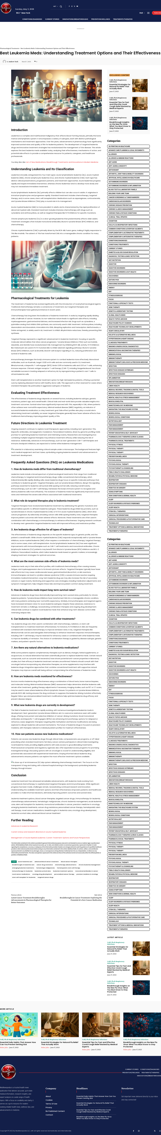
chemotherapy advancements (65, 951)
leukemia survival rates (43, 957)
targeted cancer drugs (45, 963)
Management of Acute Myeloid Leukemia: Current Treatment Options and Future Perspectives (50, 924)
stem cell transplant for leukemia (23, 963)
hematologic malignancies (45, 954)
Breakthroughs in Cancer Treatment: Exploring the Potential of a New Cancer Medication (81, 985)
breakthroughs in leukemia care (23, 951)
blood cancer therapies (69, 948)
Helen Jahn (4, 1047)
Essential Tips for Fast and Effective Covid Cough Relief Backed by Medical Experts (120, 105)
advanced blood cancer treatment (47, 948)
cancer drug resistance (45, 951)
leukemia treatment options (63, 957)
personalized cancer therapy (64, 960)
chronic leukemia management (89, 951)
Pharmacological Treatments (9, 48)
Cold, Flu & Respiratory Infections (118, 81)
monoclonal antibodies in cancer (86, 957)
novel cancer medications (21, 960)
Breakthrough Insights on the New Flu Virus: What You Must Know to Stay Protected (119, 125)
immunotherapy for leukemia (22, 957)
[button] (61, 6)
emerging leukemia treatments (23, 954)
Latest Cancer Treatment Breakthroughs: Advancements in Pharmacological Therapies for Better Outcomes (31, 986)
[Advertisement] (40, 35)
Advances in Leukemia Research (24, 912)
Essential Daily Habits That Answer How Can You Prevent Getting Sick (18, 1043)
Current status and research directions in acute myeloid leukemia (38, 918)
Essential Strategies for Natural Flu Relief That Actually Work (119, 86)
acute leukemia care (25, 948)
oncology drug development (42, 960)
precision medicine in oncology (87, 960)
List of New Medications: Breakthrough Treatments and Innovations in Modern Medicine (62, 162)
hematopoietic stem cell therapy (68, 954)
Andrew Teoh (13, 61)
